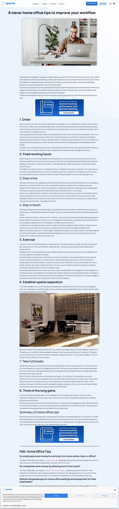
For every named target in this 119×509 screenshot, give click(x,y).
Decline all (80, 496)
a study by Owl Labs (51, 460)
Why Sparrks (37, 3)
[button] (115, 490)
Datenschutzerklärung (16, 505)
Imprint (24, 505)
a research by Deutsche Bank (54, 470)
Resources (54, 3)
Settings (104, 496)
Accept (56, 496)
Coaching (45, 3)
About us (62, 3)
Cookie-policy (6, 505)
